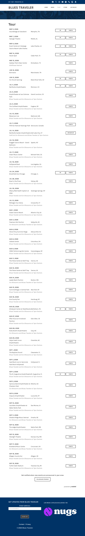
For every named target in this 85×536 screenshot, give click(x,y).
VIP (60, 30)
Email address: (24, 506)
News (52, 7)
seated (73, 486)
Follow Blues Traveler (43, 479)
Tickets (71, 30)
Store (65, 7)
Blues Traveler (22, 7)
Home (46, 7)
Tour (58, 7)
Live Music (73, 7)
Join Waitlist (70, 132)
